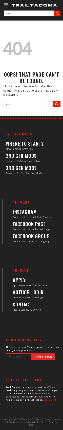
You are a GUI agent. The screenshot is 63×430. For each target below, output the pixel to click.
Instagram (25, 211)
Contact (22, 304)
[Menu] (6, 5)
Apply (19, 280)
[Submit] (57, 13)
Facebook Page (29, 224)
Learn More (50, 399)
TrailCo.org (42, 422)
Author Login (28, 292)
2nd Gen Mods (21, 155)
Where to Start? (25, 143)
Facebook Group (31, 236)
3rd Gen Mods (21, 167)
